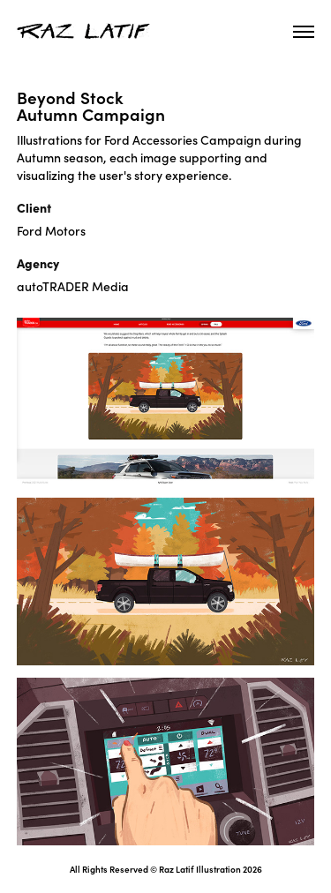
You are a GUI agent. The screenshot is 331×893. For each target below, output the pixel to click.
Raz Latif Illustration (200, 869)
